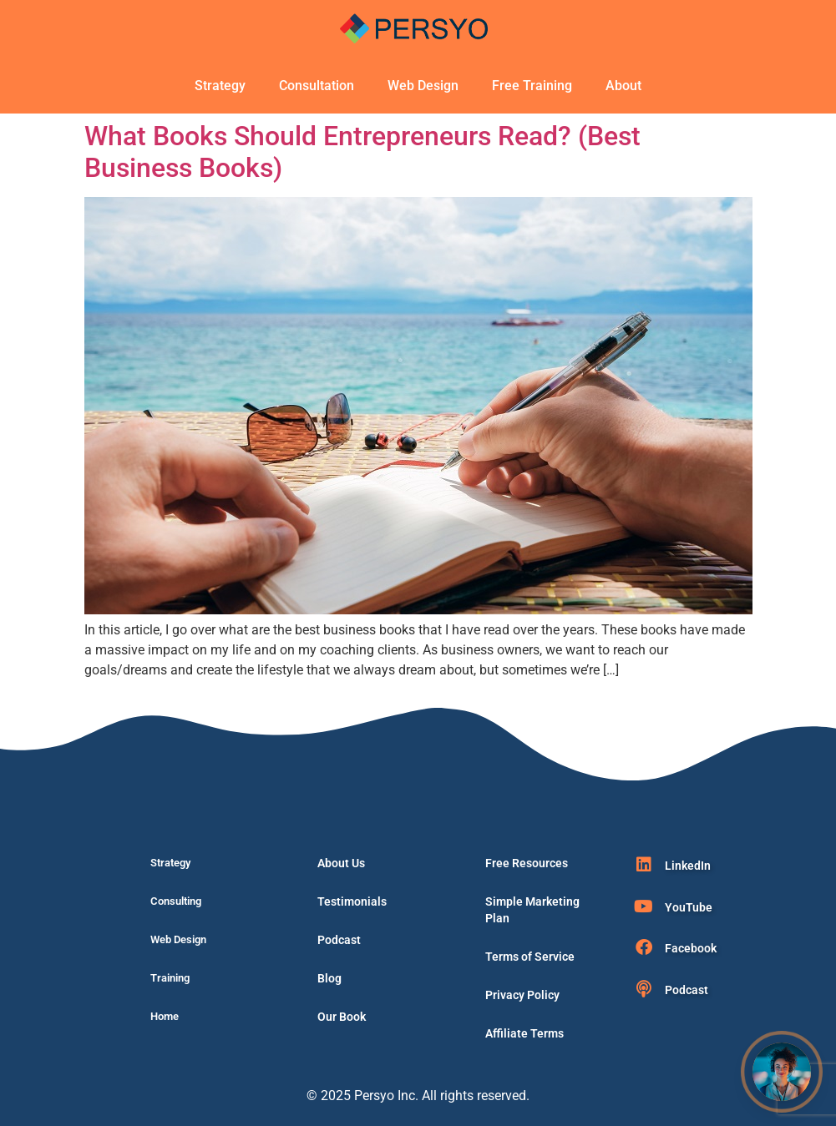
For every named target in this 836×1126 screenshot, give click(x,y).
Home (164, 1016)
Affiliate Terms (524, 1033)
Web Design (423, 85)
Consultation (316, 85)
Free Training (532, 85)
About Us (341, 863)
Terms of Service (530, 956)
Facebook (691, 948)
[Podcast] (644, 989)
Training (170, 978)
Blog (329, 978)
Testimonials (352, 901)
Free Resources (526, 863)
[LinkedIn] (644, 864)
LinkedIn (688, 865)
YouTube (688, 907)
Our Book (341, 1016)
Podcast (339, 940)
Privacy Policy (522, 995)
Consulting (175, 901)
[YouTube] (644, 906)
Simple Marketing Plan (532, 910)
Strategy (220, 85)
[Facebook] (644, 947)
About (623, 85)
